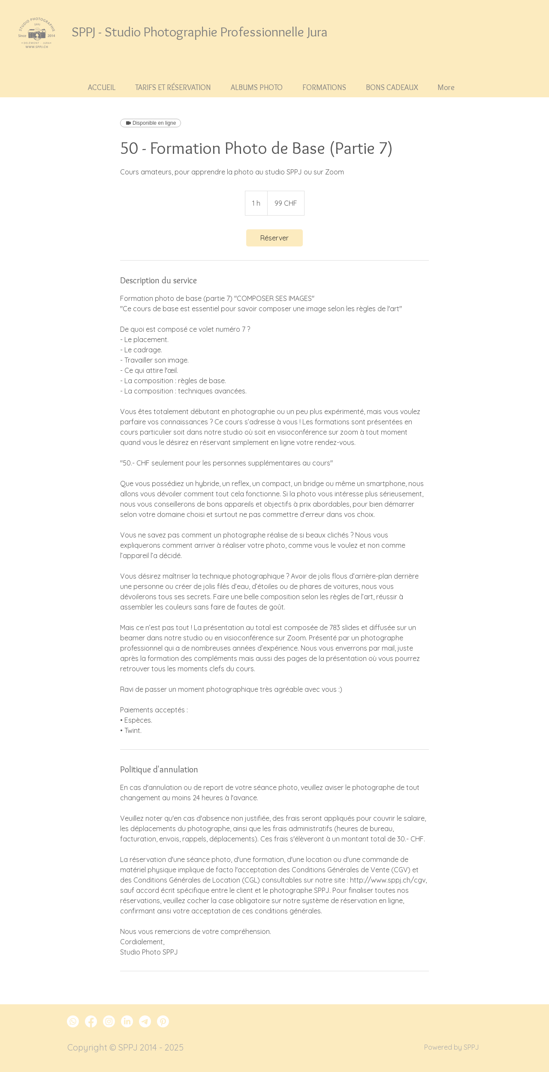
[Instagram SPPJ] (109, 1021)
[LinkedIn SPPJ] (127, 1021)
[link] (274, 237)
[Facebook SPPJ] (91, 1021)
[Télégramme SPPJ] (145, 1021)
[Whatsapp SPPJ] (73, 1021)
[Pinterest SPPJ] (163, 1021)
